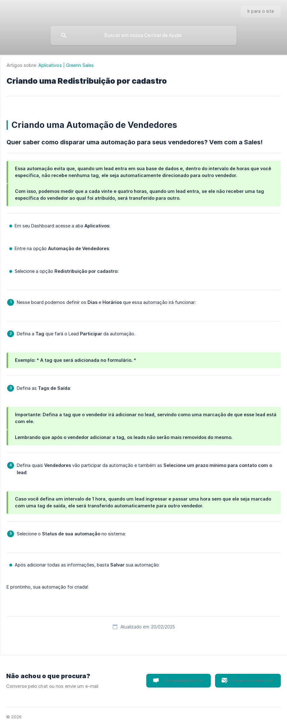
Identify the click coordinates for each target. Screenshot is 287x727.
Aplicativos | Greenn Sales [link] (66, 65)
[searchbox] (143, 35)
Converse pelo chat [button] (183, 680)
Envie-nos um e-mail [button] (252, 680)
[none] (261, 11)
